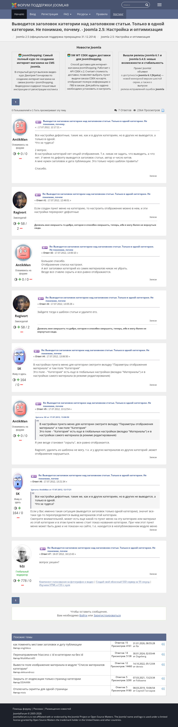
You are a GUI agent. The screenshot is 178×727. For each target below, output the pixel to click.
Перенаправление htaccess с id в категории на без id (48, 654)
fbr (137, 646)
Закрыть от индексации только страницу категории (47, 679)
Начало (19, 14)
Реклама (38, 708)
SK (19, 369)
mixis (23, 692)
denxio (139, 666)
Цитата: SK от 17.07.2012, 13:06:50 (52, 417)
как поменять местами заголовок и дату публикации (47, 644)
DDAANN (25, 682)
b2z (22, 566)
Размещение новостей (58, 708)
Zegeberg (141, 656)
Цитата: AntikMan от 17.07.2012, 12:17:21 (51, 489)
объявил (142, 71)
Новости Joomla (89, 47)
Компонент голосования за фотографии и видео (66, 581)
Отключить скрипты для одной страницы (40, 689)
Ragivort (19, 212)
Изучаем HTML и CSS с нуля (54, 584)
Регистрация (49, 14)
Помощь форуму (22, 708)
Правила (102, 14)
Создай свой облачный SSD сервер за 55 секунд (122, 581)
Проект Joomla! (142, 68)
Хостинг (118, 14)
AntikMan (20, 139)
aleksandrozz (27, 672)
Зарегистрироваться (107, 615)
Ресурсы (84, 14)
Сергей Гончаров (145, 690)
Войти (83, 615)
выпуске (142, 85)
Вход (33, 14)
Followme (141, 680)
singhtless (25, 647)
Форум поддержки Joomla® (40, 5)
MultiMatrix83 (27, 658)
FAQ (67, 14)
